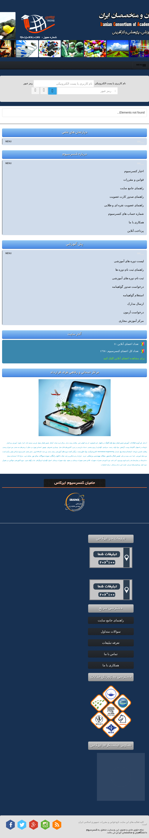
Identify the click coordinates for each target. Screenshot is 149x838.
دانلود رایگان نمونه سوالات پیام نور (46, 456)
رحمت (111, 447)
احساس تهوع (37, 447)
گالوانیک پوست (130, 447)
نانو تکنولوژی (94, 443)
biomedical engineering (106, 452)
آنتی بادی (113, 460)
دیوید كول (144, 465)
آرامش (122, 447)
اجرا (23, 443)
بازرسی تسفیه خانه (31, 443)
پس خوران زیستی (8, 447)
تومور (44, 447)
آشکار (51, 443)
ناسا (134, 456)
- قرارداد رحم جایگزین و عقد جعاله (71, 456)
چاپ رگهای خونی (30, 460)
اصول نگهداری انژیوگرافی (44, 460)
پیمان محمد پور (50, 452)
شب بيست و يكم (126, 456)
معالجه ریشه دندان (71, 443)
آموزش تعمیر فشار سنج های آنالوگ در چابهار (114, 443)
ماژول (19, 443)
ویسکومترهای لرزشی (133, 465)
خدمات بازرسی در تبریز (79, 447)
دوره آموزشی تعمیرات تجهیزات (100, 460)
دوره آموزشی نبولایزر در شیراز (13, 460)
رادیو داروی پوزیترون (123, 460)
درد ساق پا (29, 447)
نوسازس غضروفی (52, 447)
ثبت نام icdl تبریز (39, 452)
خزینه (84, 456)
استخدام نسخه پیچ (126, 452)
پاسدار (117, 452)
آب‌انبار (145, 443)
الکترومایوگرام (92, 452)
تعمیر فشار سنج (43, 443)
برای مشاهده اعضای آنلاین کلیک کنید (124, 358)
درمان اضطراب (105, 465)
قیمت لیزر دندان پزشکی (118, 465)
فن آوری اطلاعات (136, 443)
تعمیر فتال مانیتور (113, 456)
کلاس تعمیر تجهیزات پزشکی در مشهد (78, 460)
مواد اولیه (116, 447)
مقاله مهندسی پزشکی (96, 456)
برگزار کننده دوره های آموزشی (65, 452)
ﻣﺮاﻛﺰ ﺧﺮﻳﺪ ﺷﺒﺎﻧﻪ (59, 443)
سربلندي (105, 447)
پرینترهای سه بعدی (20, 447)
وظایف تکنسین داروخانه (140, 452)
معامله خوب (27, 456)
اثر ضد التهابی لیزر (83, 443)
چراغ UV (20, 456)
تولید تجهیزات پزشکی (59, 460)
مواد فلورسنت (82, 452)
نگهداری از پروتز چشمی (95, 447)
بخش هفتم (29, 452)
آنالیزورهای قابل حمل (65, 447)
